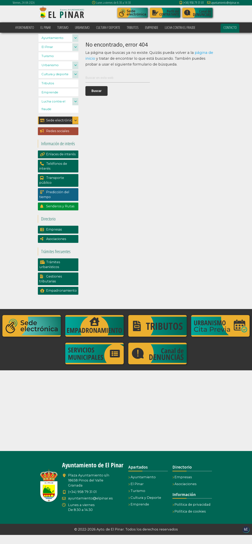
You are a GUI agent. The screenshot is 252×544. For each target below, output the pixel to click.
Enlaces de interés (61, 163)
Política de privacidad (191, 514)
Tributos (47, 92)
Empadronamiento (61, 300)
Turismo (47, 65)
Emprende (49, 101)
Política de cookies (189, 520)
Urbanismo (50, 74)
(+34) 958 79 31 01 (191, 2)
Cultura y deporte (54, 83)
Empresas (54, 238)
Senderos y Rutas (60, 215)
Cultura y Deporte (144, 507)
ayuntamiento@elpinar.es (223, 2)
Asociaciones (56, 248)
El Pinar (47, 56)
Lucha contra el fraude (53, 114)
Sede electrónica (57, 129)
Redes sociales (57, 140)
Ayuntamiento (52, 47)
